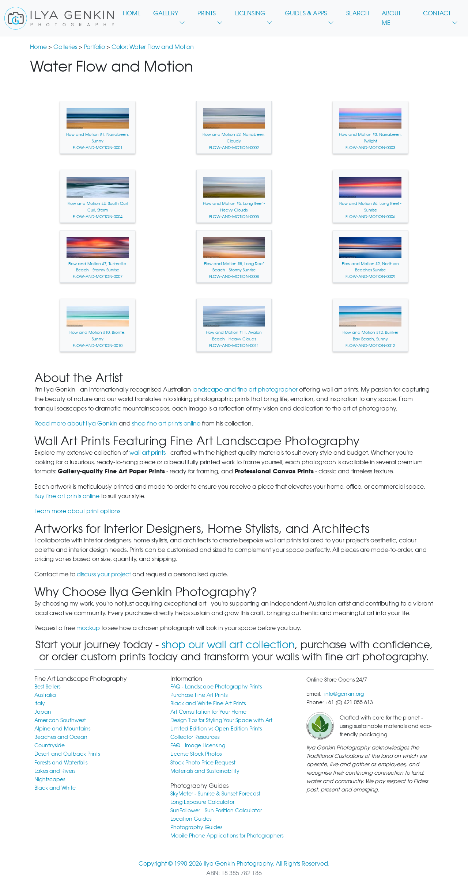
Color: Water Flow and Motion (153, 46)
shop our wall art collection (228, 644)
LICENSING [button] (253, 15)
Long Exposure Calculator (202, 802)
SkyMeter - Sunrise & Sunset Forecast (215, 793)
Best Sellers (47, 686)
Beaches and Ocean (60, 737)
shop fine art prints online (166, 423)
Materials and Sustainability (204, 771)
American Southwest (60, 720)
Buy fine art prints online (66, 496)
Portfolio (94, 46)
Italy (39, 703)
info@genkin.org (344, 694)
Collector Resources (194, 737)
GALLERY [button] (169, 15)
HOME (132, 13)
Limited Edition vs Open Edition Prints (216, 728)
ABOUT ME (391, 18)
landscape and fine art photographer (245, 389)
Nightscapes (49, 779)
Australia (45, 695)
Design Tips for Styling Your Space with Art (221, 720)
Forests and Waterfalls (60, 762)
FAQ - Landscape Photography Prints (216, 686)
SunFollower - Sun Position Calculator (216, 810)
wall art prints (147, 452)
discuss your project (104, 574)
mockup (88, 628)
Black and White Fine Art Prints (208, 703)
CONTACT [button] (440, 15)
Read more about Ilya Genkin (75, 423)
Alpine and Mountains (62, 728)
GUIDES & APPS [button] (309, 15)
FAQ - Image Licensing (197, 745)
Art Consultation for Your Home (208, 712)
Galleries (65, 46)
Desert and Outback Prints (67, 754)
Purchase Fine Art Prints (198, 695)
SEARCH (357, 13)
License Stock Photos (196, 754)
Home (38, 46)
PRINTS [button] (210, 15)
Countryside (49, 745)
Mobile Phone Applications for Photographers (226, 835)
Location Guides (190, 819)
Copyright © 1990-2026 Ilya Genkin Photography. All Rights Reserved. (234, 863)
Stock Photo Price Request (202, 762)
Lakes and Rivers (54, 771)
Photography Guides (196, 827)
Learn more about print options (77, 511)
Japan (42, 712)
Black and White (55, 788)
